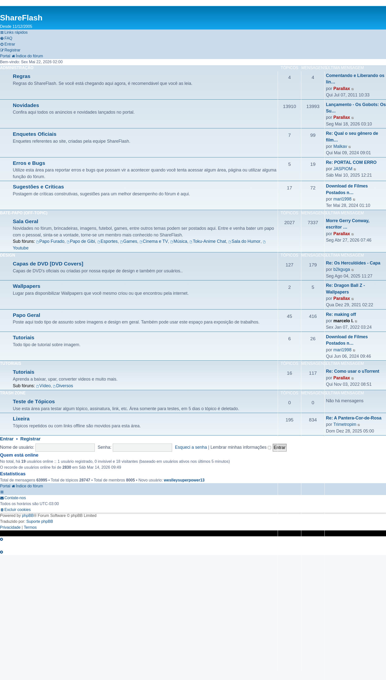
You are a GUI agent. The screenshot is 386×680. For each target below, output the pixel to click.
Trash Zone (13, 393)
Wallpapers (26, 286)
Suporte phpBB (39, 521)
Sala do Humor (244, 241)
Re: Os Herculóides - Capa (353, 263)
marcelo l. (343, 320)
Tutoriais (23, 337)
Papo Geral (26, 315)
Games (128, 241)
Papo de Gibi (81, 241)
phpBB (28, 515)
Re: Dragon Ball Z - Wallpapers (345, 288)
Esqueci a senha (191, 447)
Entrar (7, 438)
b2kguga (341, 269)
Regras (22, 76)
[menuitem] (6, 38)
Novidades (26, 105)
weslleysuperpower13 (184, 480)
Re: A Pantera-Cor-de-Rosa (354, 418)
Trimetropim (344, 424)
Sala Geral (25, 221)
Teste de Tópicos (34, 401)
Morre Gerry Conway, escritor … (348, 224)
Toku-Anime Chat (208, 241)
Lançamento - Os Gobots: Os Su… (356, 107)
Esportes (107, 241)
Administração (16, 68)
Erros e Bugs (29, 163)
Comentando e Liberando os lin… (355, 78)
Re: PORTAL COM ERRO (351, 162)
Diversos (63, 385)
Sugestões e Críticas (38, 186)
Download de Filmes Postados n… (347, 189)
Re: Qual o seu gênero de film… (352, 136)
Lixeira (21, 418)
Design (7, 255)
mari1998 (342, 199)
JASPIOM (342, 168)
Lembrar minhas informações (240, 447)
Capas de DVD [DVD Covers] (48, 263)
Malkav (340, 146)
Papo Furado (50, 241)
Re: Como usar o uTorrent (352, 371)
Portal (5, 56)
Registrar (30, 438)
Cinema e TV (154, 241)
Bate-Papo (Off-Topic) (24, 213)
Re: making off (341, 314)
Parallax (341, 88)
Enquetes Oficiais (34, 134)
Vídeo (43, 385)
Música (178, 241)
